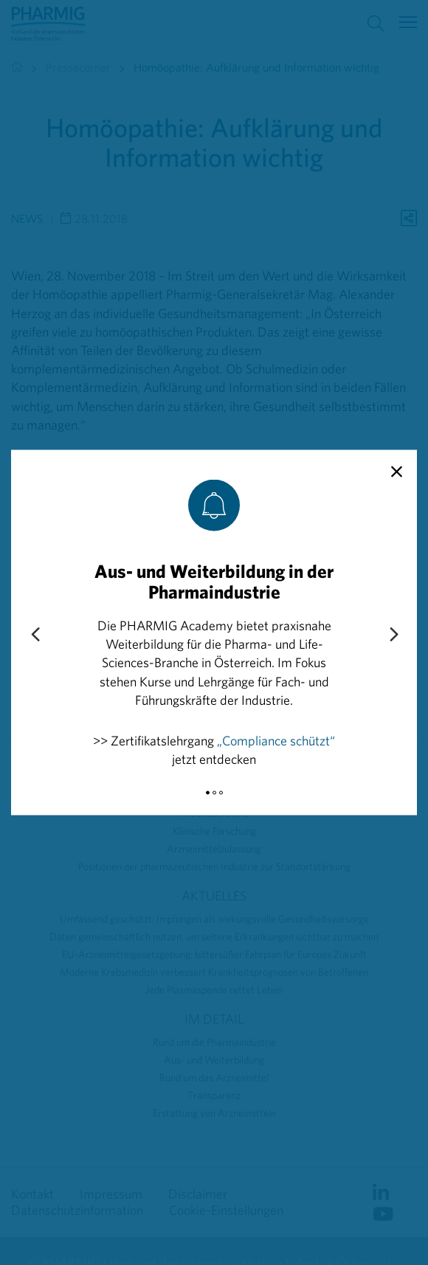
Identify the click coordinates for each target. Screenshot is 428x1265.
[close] (396, 472)
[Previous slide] (35, 635)
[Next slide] (393, 635)
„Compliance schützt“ (276, 740)
